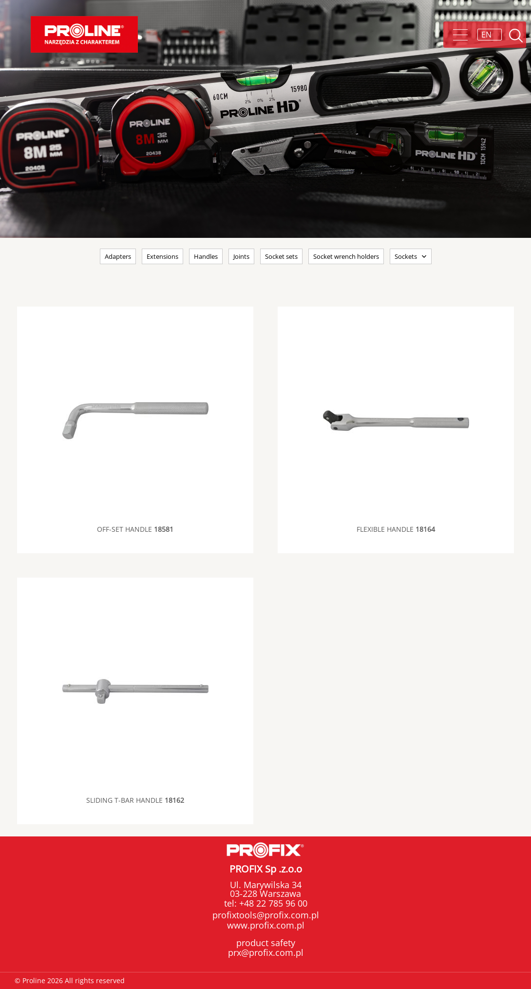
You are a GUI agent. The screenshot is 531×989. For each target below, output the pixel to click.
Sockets (406, 256)
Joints (241, 256)
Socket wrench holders (346, 256)
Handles (206, 256)
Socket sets (281, 256)
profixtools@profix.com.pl (265, 915)
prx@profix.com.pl (265, 952)
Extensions (162, 256)
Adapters (118, 256)
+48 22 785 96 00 (272, 903)
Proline (84, 34)
